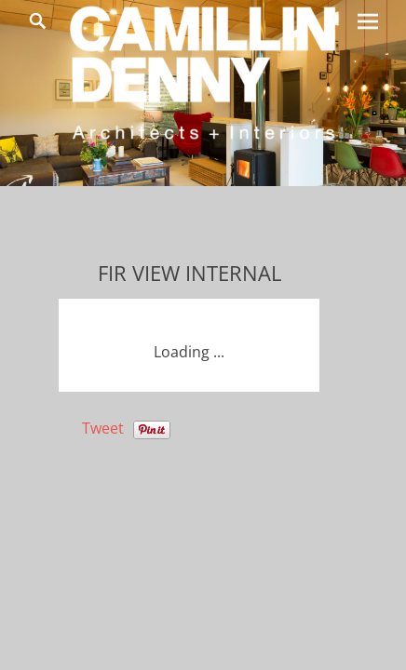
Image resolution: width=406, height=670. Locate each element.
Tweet (103, 428)
